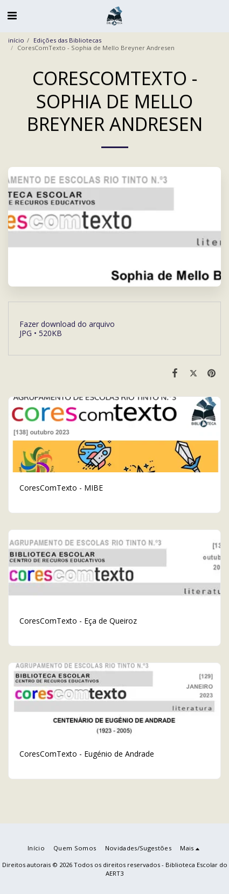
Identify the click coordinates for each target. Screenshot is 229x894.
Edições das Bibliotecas (67, 40)
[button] (12, 15)
